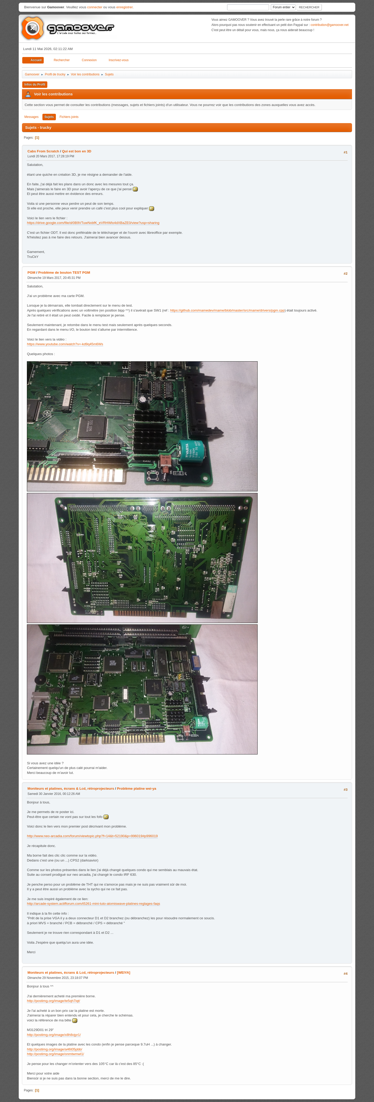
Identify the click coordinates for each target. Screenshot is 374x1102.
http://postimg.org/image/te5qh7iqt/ (53, 1001)
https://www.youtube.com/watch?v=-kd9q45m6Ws (65, 344)
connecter (94, 7)
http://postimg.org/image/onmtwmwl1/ (55, 1054)
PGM (31, 272)
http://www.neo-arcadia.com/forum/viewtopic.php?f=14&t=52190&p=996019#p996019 (92, 836)
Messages (31, 117)
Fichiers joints (68, 117)
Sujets (49, 117)
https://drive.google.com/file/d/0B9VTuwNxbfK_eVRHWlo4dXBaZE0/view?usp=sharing (93, 223)
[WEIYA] (123, 972)
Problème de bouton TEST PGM (64, 272)
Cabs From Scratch (43, 151)
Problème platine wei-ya (136, 788)
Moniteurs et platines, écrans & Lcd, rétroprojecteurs (70, 788)
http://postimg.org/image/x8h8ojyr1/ (54, 1035)
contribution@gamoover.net (330, 25)
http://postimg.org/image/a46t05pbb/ (54, 1049)
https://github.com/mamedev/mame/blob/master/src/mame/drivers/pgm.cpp (227, 310)
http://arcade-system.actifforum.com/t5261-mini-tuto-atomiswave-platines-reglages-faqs (93, 904)
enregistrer (124, 7)
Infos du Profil (34, 84)
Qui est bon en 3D (76, 151)
